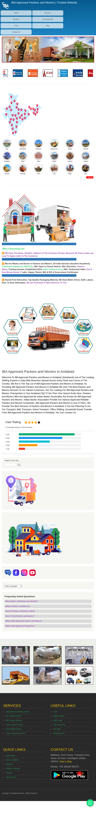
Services (16, 19)
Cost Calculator (47, 19)
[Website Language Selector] (13, 586)
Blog (47, 26)
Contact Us (16, 32)
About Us (47, 13)
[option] (11, 73)
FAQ (16, 26)
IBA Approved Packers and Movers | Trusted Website (44, 2)
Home (16, 13)
